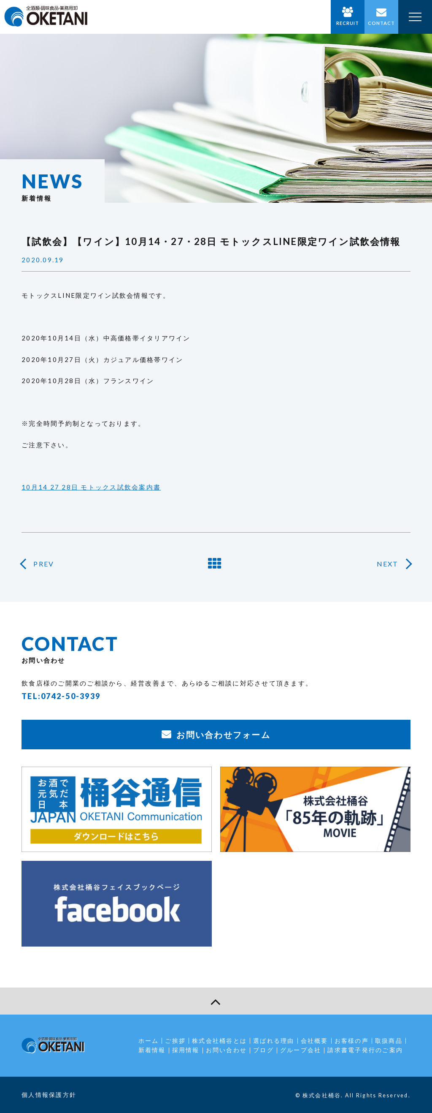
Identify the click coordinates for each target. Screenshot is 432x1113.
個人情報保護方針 (49, 1094)
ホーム (148, 1040)
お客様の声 (352, 1040)
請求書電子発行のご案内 (365, 1049)
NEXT (388, 564)
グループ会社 (300, 1049)
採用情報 (186, 1049)
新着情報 (152, 1049)
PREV (43, 564)
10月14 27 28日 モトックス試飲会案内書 (91, 487)
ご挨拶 (175, 1040)
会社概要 (314, 1040)
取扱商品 (388, 1040)
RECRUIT (347, 23)
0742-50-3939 (70, 696)
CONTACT (381, 23)
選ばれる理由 (273, 1040)
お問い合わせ (226, 1049)
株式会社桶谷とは (219, 1040)
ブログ (263, 1049)
